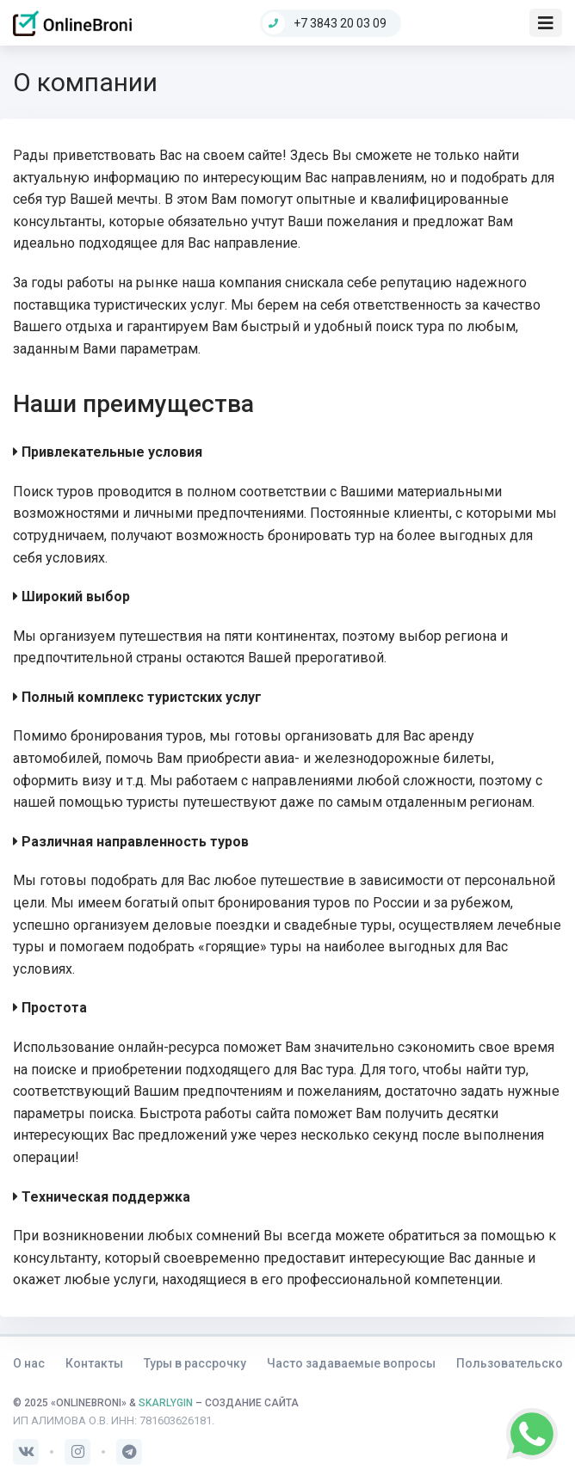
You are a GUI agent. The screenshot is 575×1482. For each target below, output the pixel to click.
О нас (29, 1363)
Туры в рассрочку (195, 1363)
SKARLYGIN (166, 1403)
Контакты (94, 1363)
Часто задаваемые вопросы (351, 1363)
